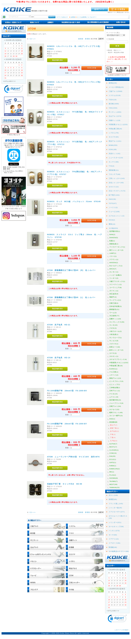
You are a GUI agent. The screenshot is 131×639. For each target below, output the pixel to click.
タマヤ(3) (113, 353)
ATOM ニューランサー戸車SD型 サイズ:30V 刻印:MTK (73, 457)
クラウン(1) (113, 259)
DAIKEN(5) (113, 237)
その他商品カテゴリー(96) (119, 551)
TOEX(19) (113, 99)
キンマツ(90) (114, 162)
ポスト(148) (113, 495)
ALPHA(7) (113, 444)
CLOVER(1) (114, 450)
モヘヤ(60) (113, 535)
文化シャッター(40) (116, 182)
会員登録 (72, 17)
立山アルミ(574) (115, 116)
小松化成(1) (113, 334)
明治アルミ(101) (115, 141)
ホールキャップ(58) (116, 526)
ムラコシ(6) (113, 397)
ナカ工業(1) (113, 372)
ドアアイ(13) (114, 539)
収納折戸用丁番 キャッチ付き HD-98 (64, 484)
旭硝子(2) (113, 297)
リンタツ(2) (113, 278)
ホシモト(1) (113, 272)
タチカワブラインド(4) (118, 359)
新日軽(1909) (114, 104)
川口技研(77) (114, 315)
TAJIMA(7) (113, 481)
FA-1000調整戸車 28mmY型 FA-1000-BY (67, 424)
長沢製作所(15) (115, 400)
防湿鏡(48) (113, 547)
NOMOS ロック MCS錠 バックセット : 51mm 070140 (74, 201)
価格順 (80, 39)
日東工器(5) (113, 303)
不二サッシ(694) (115, 112)
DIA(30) (112, 456)
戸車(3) (113, 434)
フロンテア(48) (114, 174)
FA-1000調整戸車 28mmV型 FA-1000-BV (67, 391)
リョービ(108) (114, 211)
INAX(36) (112, 199)
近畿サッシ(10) (115, 319)
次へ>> (33, 39)
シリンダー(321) (115, 522)
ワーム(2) (113, 312)
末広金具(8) (113, 294)
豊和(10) (112, 224)
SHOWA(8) (113, 478)
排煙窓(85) (113, 499)
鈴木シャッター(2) (116, 350)
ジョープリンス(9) (116, 403)
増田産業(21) (114, 170)
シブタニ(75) (114, 133)
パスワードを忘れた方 (61, 17)
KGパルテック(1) (116, 266)
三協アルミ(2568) (115, 91)
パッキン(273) (114, 530)
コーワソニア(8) (115, 287)
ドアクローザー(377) (117, 512)
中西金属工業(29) (115, 128)
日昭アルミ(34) (115, 406)
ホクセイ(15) (114, 409)
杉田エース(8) (114, 347)
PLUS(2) (112, 475)
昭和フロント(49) (116, 412)
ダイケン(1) (113, 291)
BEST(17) (113, 447)
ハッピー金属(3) (115, 275)
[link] (13, 89)
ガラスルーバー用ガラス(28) (118, 517)
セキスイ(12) (114, 187)
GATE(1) (112, 462)
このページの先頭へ (121, 630)
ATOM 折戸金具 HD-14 (58, 358)
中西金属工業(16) (116, 365)
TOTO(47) (113, 203)
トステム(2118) (115, 95)
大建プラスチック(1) (117, 281)
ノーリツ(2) (113, 207)
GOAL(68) (113, 149)
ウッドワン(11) (115, 300)
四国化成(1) (113, 244)
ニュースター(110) (116, 157)
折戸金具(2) (114, 431)
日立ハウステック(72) (117, 191)
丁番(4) (113, 437)
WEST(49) (113, 484)
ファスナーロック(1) (117, 247)
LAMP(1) (112, 253)
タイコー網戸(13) (116, 415)
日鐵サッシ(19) (114, 120)
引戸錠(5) (113, 440)
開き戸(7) (113, 425)
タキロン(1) (113, 356)
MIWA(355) (113, 145)
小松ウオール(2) (115, 331)
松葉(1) (112, 241)
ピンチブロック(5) (116, 381)
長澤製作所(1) (114, 231)
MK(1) (111, 472)
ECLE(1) (112, 459)
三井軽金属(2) (114, 387)
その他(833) (113, 228)
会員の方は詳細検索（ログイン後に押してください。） (117, 59)
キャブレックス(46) (116, 322)
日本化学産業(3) (115, 306)
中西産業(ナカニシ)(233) (118, 124)
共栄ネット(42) (114, 153)
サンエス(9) (113, 340)
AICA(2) (112, 220)
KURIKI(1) (113, 369)
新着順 (87, 39)
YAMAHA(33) (114, 487)
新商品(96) (113, 83)
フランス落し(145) (116, 503)
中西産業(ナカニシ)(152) (118, 362)
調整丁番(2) (114, 428)
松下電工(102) (114, 195)
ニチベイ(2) (113, 375)
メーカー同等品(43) (116, 87)
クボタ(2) (113, 328)
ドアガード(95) (114, 543)
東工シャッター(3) (116, 250)
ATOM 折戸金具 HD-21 (58, 325)
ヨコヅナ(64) (114, 137)
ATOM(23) (113, 422)
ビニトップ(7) (114, 384)
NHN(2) (112, 234)
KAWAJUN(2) (114, 469)
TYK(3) (111, 166)
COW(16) (113, 453)
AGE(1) (112, 419)
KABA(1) (112, 465)
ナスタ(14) (113, 394)
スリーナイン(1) (115, 284)
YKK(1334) (113, 108)
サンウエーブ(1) (115, 337)
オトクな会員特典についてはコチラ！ (87, 17)
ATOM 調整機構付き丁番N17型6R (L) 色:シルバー (71, 297)
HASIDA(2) (113, 262)
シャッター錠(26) (115, 507)
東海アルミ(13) (115, 378)
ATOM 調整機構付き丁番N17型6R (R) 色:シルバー (71, 270)
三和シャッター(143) (117, 178)
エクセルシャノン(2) (116, 216)
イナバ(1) (113, 256)
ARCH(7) (112, 269)
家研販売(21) (114, 309)
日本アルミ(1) (114, 390)
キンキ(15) (113, 325)
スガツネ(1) (113, 344)
